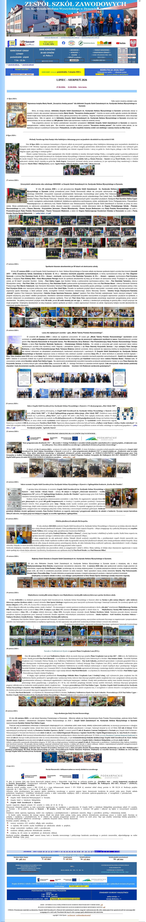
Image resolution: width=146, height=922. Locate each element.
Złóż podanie (100, 74)
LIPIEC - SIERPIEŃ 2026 (72, 79)
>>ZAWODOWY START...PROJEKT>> (22, 74)
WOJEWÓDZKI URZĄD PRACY (29, 871)
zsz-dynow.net (71, 915)
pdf (45, 859)
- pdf (104, 907)
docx (24, 859)
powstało (117, 735)
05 (112, 851)
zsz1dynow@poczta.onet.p (83, 915)
